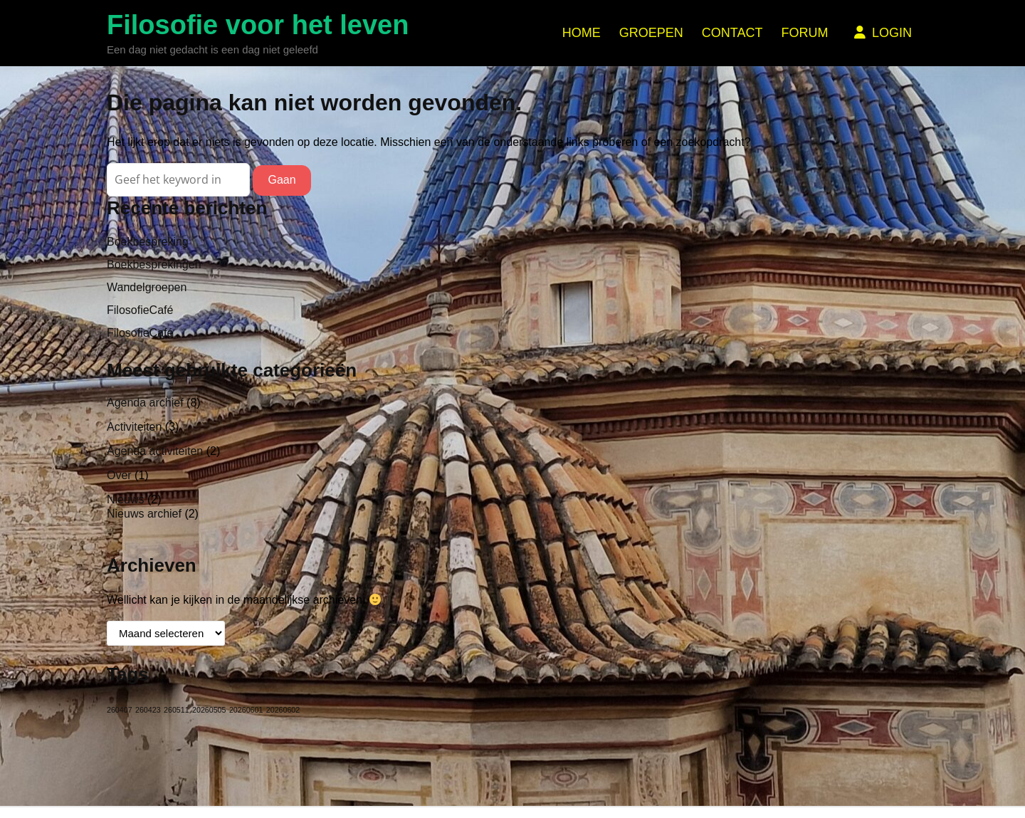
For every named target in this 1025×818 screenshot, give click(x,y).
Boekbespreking (148, 242)
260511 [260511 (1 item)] (176, 710)
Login (881, 33)
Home (581, 33)
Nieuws (125, 499)
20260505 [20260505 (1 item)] (209, 710)
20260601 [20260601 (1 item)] (246, 710)
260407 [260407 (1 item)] (119, 710)
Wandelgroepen (146, 287)
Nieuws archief (144, 514)
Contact (732, 33)
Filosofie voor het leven (258, 25)
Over (119, 475)
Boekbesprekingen (154, 264)
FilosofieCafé (140, 310)
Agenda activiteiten (155, 451)
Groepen (651, 33)
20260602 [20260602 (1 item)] (283, 710)
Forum (804, 33)
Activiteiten (134, 427)
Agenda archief (145, 403)
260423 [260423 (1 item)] (148, 710)
